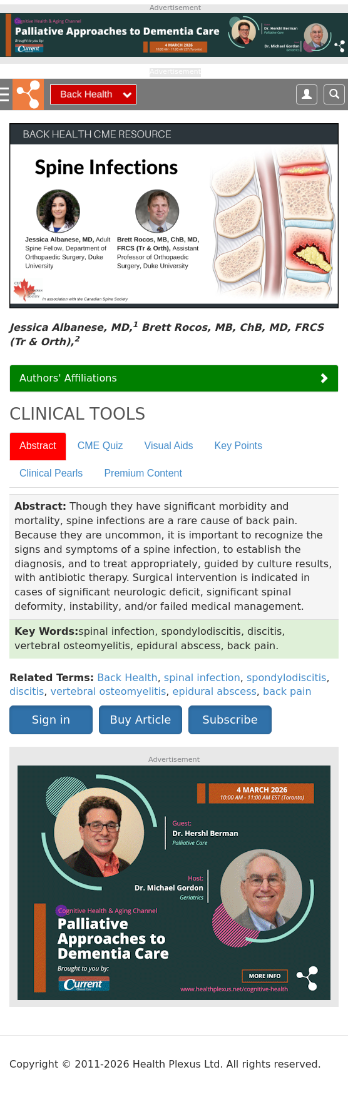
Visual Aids (169, 445)
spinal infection (202, 678)
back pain (287, 691)
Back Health (127, 678)
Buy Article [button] (140, 719)
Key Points (238, 445)
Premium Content (143, 473)
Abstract (37, 445)
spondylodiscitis (287, 678)
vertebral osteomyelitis (108, 691)
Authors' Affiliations (68, 378)
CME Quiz (100, 445)
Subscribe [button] (229, 719)
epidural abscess (215, 691)
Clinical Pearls (51, 473)
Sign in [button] (51, 719)
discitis (26, 691)
